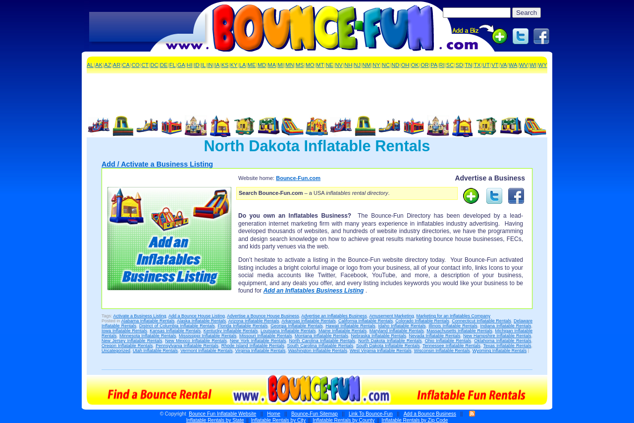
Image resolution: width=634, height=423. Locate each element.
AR (116, 65)
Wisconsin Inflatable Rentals (442, 350)
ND (395, 65)
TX (477, 65)
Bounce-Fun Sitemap (314, 414)
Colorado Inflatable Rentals (422, 320)
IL (203, 65)
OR (425, 65)
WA (513, 65)
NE (329, 65)
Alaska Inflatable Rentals (201, 320)
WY (542, 65)
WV (523, 65)
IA (216, 65)
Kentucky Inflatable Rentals (231, 330)
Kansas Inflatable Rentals (175, 330)
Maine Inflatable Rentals (342, 330)
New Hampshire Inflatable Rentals (497, 335)
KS (225, 65)
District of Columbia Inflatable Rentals (177, 325)
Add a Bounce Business (430, 414)
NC (386, 65)
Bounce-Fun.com (298, 178)
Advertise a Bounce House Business (263, 315)
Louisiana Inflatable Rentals (288, 330)
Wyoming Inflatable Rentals (500, 350)
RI (441, 65)
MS (300, 65)
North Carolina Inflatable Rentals (322, 340)
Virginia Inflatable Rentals (260, 350)
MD (262, 65)
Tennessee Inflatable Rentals (451, 345)
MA (272, 65)
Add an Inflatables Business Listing (314, 290)
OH (405, 65)
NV (338, 65)
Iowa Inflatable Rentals (124, 330)
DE (163, 65)
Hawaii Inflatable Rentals (350, 325)
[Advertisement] (147, 27)
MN (289, 65)
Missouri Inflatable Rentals (265, 335)
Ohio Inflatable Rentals (448, 340)
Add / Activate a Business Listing (157, 164)
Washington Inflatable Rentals (317, 350)
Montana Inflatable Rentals (321, 335)
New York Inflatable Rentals (258, 340)
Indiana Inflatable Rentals (505, 325)
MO (310, 65)
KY (234, 65)
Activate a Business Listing (139, 315)
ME (252, 65)
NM (367, 65)
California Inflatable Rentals (365, 320)
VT (494, 65)
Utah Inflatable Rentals (155, 350)
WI (532, 65)
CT (145, 65)
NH (348, 65)
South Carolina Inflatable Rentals (320, 345)
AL (90, 65)
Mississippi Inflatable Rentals (208, 335)
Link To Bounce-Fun (371, 414)
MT (320, 65)
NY (376, 65)
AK (99, 65)
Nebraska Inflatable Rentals (378, 335)
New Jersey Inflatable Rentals (132, 340)
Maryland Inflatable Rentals (397, 330)
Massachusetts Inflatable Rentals (459, 330)
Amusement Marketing (391, 315)
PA (433, 65)
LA (242, 65)
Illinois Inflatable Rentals (452, 325)
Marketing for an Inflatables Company (453, 315)
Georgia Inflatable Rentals (296, 325)
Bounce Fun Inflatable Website (222, 414)
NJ (357, 65)
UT (486, 65)
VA (503, 65)
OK (415, 65)
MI (281, 65)
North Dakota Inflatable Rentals (390, 340)
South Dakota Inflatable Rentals (388, 345)
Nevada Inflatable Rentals (434, 335)
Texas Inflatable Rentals (507, 345)
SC (450, 65)
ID (197, 65)
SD (459, 65)
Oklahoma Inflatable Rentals (502, 340)
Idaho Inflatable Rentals (402, 325)
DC (154, 65)
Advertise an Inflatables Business (334, 315)
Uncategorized (116, 350)
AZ (107, 65)
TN (468, 65)
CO (135, 65)
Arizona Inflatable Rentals (253, 320)
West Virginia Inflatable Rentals (381, 350)
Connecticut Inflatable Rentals (481, 320)
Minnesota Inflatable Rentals (147, 335)
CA (126, 65)
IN (210, 65)
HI (189, 65)
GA (181, 65)
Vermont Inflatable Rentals (206, 350)
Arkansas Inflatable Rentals (308, 320)
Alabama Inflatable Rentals (148, 320)
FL (172, 65)
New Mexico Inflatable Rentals (196, 340)
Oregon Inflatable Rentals (127, 345)
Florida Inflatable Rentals (243, 325)
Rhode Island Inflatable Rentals (252, 345)
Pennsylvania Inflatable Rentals (187, 345)
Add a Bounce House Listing (196, 315)
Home (273, 414)
